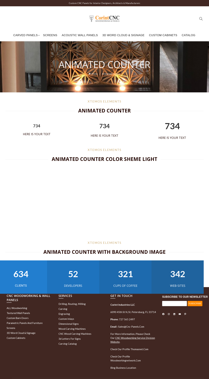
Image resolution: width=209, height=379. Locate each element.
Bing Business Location (123, 367)
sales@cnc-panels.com (127, 326)
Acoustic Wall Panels (80, 35)
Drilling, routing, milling (72, 303)
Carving (63, 308)
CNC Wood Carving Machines (75, 333)
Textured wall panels (18, 312)
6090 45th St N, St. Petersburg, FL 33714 (133, 311)
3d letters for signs (70, 338)
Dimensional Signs (69, 323)
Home (94, 73)
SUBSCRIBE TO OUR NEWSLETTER (185, 296)
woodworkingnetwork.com (125, 360)
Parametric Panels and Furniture (25, 322)
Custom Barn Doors (18, 317)
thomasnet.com (139, 349)
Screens (50, 35)
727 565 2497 (127, 319)
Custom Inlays (66, 318)
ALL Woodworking (17, 308)
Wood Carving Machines (72, 328)
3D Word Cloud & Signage (123, 35)
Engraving (64, 313)
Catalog (188, 35)
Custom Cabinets (163, 35)
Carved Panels (25, 35)
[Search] (201, 18)
